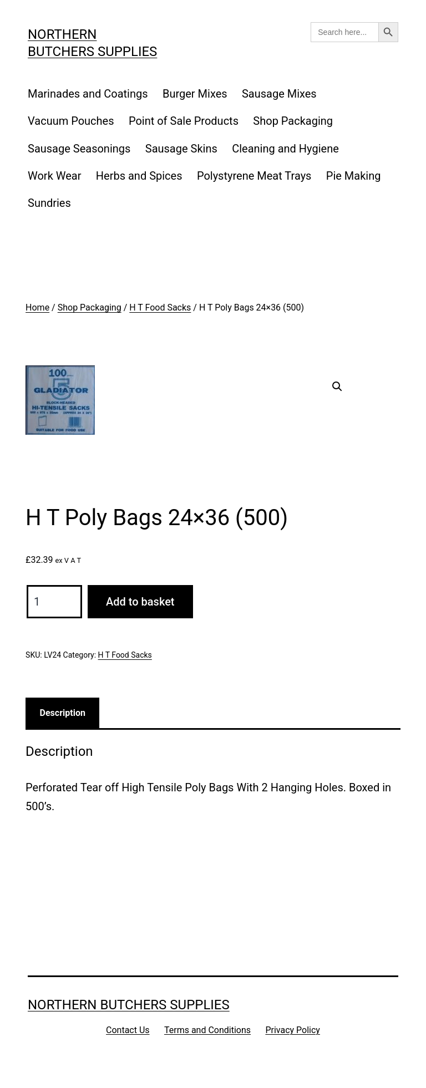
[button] (337, 386)
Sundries (49, 203)
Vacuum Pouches (71, 121)
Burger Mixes (195, 93)
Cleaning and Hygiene (285, 148)
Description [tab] (62, 713)
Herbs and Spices (139, 175)
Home (37, 307)
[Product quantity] (54, 601)
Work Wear (54, 175)
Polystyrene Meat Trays (254, 175)
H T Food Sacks (160, 307)
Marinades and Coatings (88, 93)
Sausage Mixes (279, 93)
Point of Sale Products (184, 121)
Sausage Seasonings (79, 148)
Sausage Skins (181, 148)
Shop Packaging (293, 121)
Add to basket (140, 601)
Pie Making (353, 175)
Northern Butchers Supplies (129, 1005)
